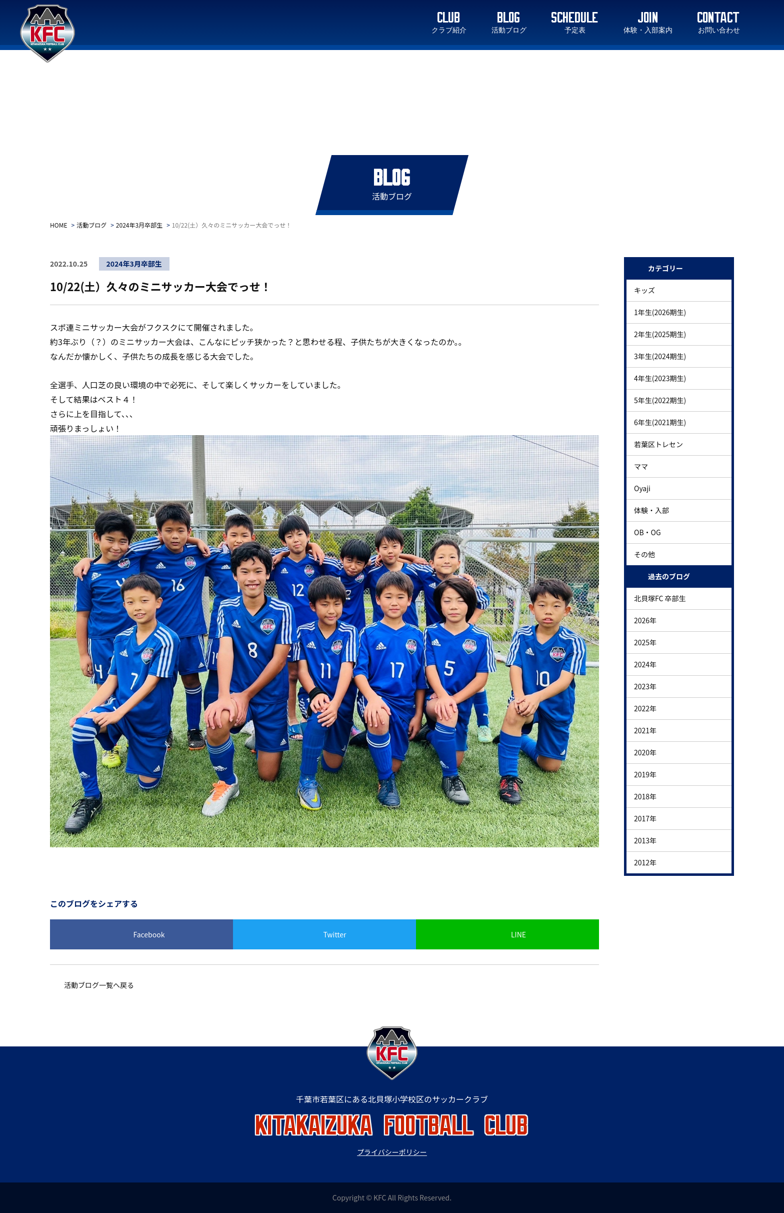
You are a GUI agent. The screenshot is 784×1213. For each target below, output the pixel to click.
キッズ (644, 290)
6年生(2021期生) (660, 422)
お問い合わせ (719, 30)
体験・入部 (651, 510)
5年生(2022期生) (660, 400)
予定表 (575, 30)
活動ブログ (509, 30)
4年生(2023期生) (660, 378)
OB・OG (647, 532)
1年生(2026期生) (660, 312)
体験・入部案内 (648, 30)
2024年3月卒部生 (139, 225)
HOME (58, 225)
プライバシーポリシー (392, 1152)
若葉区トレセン (658, 444)
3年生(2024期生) (660, 356)
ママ (641, 466)
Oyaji (642, 488)
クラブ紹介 (449, 30)
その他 (644, 554)
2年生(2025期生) (660, 334)
